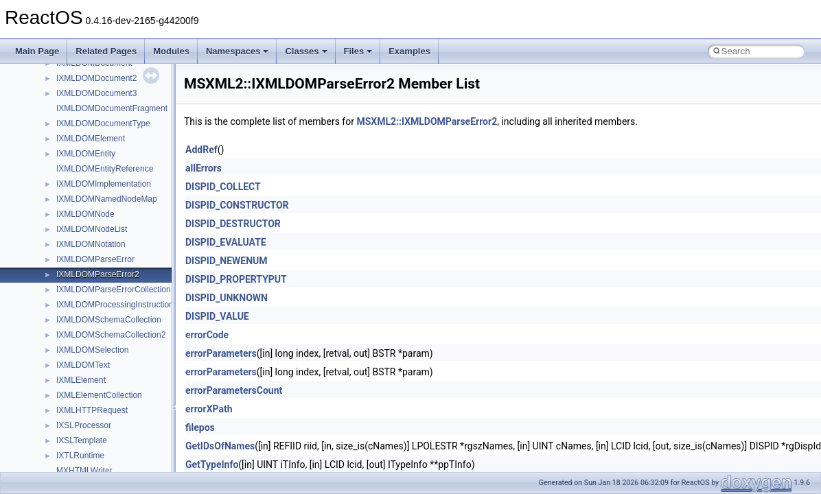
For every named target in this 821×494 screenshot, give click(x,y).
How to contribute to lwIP (69, 118)
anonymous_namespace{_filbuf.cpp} (111, 420)
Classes (306, 51)
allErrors (203, 168)
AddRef (201, 149)
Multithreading (49, 223)
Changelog (43, 103)
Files (358, 51)
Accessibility (67, 405)
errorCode (207, 334)
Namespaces (237, 51)
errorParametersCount (233, 390)
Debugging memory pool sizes (78, 163)
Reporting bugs (51, 178)
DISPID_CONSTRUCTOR (237, 205)
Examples (409, 51)
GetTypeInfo (211, 464)
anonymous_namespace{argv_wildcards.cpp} (128, 435)
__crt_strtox (67, 390)
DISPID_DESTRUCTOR (233, 223)
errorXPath (209, 408)
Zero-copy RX (48, 193)
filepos (200, 427)
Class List (52, 344)
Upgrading (42, 88)
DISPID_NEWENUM (226, 260)
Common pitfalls (52, 148)
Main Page (37, 51)
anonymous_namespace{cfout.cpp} (109, 450)
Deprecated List (52, 284)
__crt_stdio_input (76, 359)
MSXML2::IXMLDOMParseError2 (426, 121)
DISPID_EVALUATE (225, 242)
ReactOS (29, 73)
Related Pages (106, 51)
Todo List (39, 269)
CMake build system (60, 133)
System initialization (59, 208)
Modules (171, 51)
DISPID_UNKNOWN (226, 297)
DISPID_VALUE (217, 316)
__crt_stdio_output (79, 374)
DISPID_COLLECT (223, 186)
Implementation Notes (63, 254)
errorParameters (221, 353)
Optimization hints (56, 239)
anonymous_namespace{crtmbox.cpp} (115, 465)
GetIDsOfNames (220, 445)
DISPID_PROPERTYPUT (236, 279)
